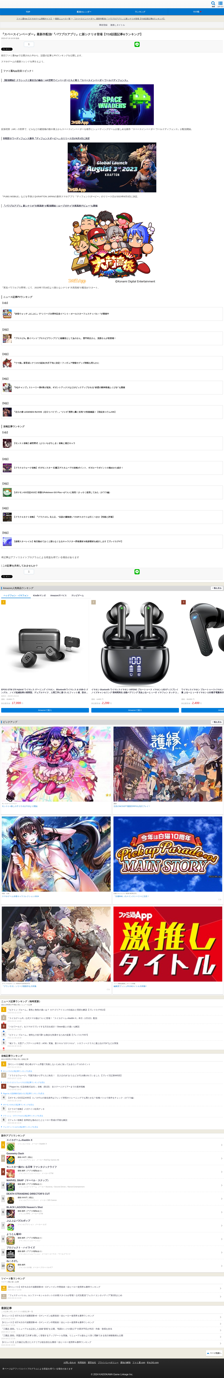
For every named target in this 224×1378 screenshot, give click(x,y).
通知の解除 (125, 1362)
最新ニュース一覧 (62, 19)
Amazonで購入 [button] (45, 710)
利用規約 (82, 1362)
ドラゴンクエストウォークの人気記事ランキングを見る (24, 1082)
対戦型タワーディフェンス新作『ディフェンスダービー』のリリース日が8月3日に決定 (46, 138)
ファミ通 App (11, 4)
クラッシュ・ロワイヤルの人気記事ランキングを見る (23, 1116)
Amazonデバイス (58, 595)
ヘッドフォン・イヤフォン (16, 595)
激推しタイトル (117, 25)
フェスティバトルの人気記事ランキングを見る (20, 1127)
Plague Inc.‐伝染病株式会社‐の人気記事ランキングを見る (23, 1093)
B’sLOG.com (153, 1362)
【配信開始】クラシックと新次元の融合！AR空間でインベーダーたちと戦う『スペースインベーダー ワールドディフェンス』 (66, 80)
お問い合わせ (70, 1362)
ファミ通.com (138, 1362)
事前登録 (103, 25)
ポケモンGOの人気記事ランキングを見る (18, 1105)
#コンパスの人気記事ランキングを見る (17, 1071)
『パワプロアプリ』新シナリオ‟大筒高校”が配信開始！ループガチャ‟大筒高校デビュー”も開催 (50, 205)
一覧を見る (217, 588)
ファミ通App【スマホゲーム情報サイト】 (34, 19)
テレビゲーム (77, 595)
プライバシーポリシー (108, 1362)
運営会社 (92, 1362)
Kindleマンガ (39, 595)
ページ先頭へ (215, 1353)
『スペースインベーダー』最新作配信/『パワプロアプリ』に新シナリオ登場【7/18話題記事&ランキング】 (119, 19)
